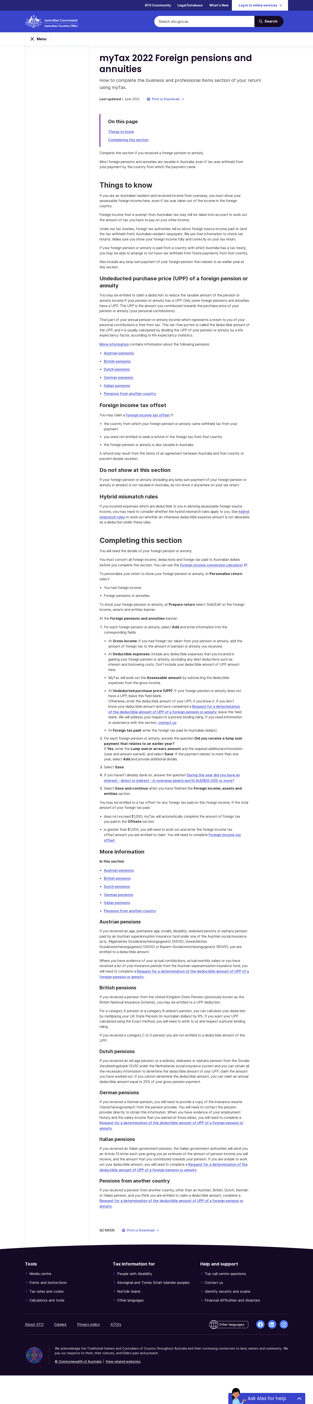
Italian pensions (118, 399)
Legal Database (190, 5)
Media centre (40, 1302)
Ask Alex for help (267, 1398)
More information (115, 358)
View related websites (123, 1390)
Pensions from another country (131, 407)
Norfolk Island (128, 1320)
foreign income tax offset (150, 428)
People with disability (134, 1302)
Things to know (122, 133)
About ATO (34, 1353)
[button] (166, 100)
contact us (207, 749)
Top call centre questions (225, 1302)
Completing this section (129, 141)
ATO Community (158, 5)
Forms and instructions (48, 1311)
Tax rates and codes (46, 1320)
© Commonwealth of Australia (78, 1390)
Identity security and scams (227, 1320)
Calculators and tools (46, 1329)
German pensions (119, 391)
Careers (60, 1353)
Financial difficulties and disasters (232, 1329)
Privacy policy (88, 1353)
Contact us (214, 1311)
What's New (219, 5)
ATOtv (116, 1353)
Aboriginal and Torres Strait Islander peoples (153, 1311)
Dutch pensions (117, 383)
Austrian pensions (119, 367)
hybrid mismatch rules (118, 536)
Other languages (130, 1329)
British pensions (118, 375)
